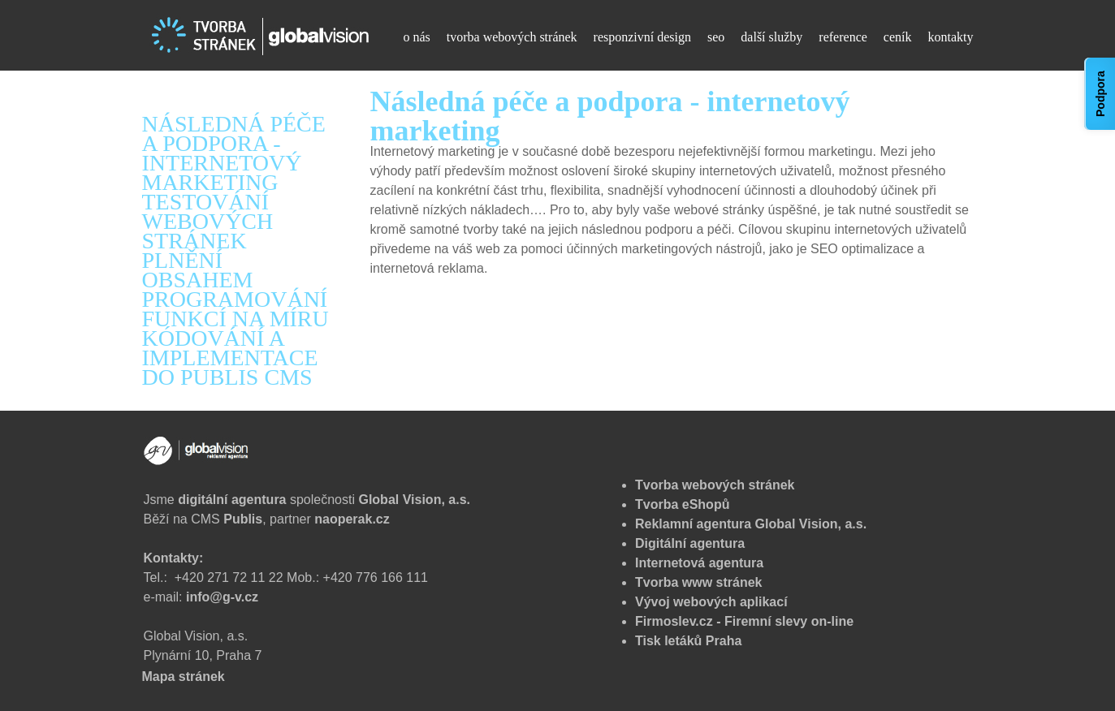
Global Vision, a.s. (414, 499)
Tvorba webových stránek (715, 485)
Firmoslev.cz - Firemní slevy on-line (744, 621)
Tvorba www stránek (699, 582)
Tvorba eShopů (682, 504)
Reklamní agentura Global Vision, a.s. (751, 524)
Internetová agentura (699, 563)
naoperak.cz (351, 519)
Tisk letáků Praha (688, 641)
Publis (242, 519)
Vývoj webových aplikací (711, 602)
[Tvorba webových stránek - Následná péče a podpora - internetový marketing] (256, 35)
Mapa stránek (183, 676)
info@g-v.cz (222, 597)
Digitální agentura (690, 543)
